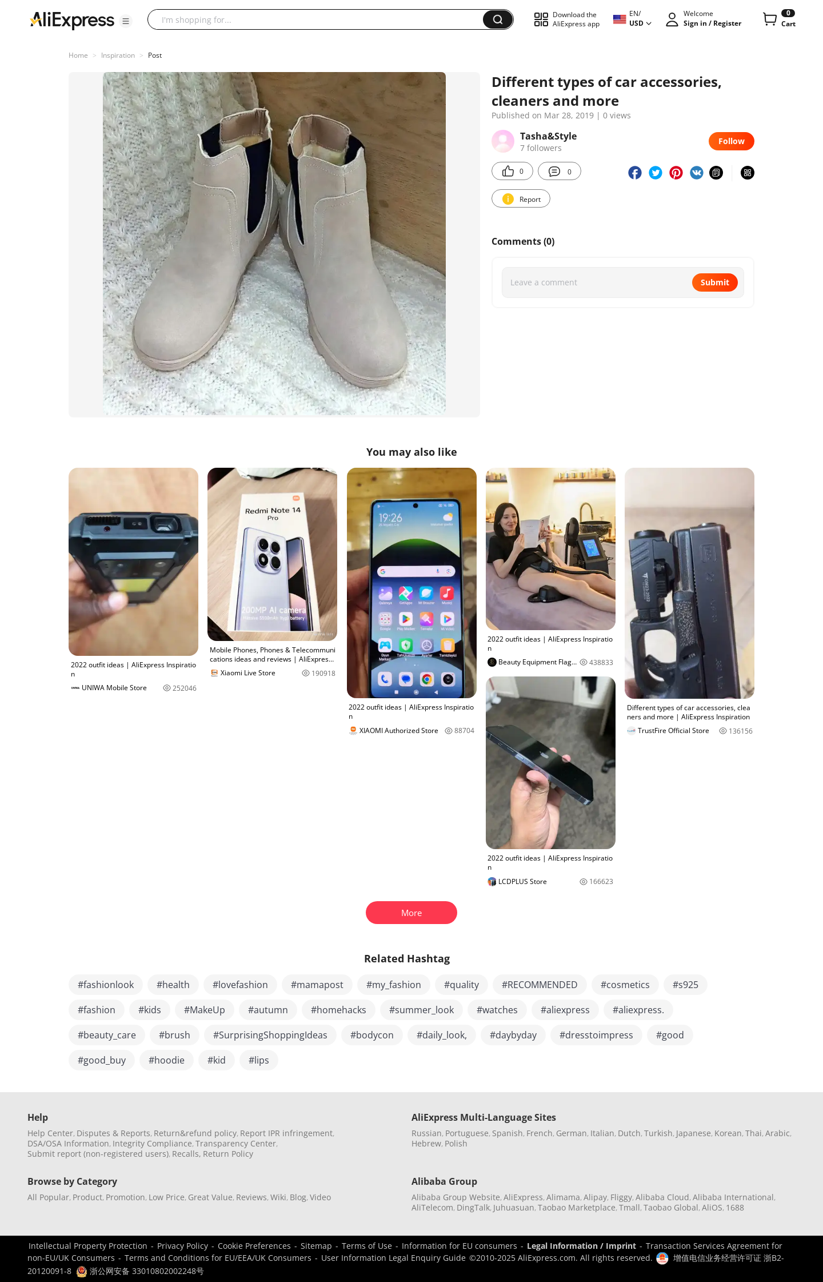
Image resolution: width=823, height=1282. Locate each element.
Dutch (629, 1133)
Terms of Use (367, 1245)
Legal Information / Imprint (581, 1245)
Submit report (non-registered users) (98, 1153)
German (571, 1133)
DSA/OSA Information (68, 1143)
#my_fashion (393, 984)
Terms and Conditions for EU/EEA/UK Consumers (218, 1257)
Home (78, 55)
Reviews (251, 1197)
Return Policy (228, 1153)
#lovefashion (240, 984)
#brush (174, 1035)
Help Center (50, 1133)
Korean (728, 1133)
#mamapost (317, 984)
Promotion (125, 1197)
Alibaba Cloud (662, 1197)
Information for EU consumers (459, 1245)
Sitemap (316, 1245)
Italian (602, 1133)
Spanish (507, 1133)
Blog (298, 1197)
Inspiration (118, 55)
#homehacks (338, 1010)
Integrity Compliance (152, 1143)
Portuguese (467, 1133)
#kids (149, 1010)
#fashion (96, 1010)
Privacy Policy (182, 1245)
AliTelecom (432, 1207)
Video (320, 1197)
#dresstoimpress (596, 1035)
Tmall (629, 1207)
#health (173, 984)
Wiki (278, 1197)
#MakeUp (204, 1010)
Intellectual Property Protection (88, 1245)
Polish (456, 1143)
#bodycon (372, 1035)
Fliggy (621, 1197)
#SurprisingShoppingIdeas (270, 1035)
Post (155, 55)
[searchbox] (319, 19)
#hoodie (167, 1060)
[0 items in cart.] (778, 19)
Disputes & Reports (113, 1133)
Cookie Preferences (254, 1245)
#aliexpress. (638, 1010)
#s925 (685, 984)
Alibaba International (733, 1197)
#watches (497, 1010)
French (539, 1133)
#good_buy (102, 1060)
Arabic (777, 1133)
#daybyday (513, 1035)
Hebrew (426, 1143)
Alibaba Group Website (456, 1197)
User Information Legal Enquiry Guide (393, 1257)
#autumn (268, 1010)
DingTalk (473, 1207)
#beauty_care (107, 1035)
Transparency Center (235, 1143)
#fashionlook (106, 984)
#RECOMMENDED (540, 984)
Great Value (210, 1197)
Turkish (658, 1133)
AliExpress (523, 1197)
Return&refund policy (195, 1133)
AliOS (712, 1207)
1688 (735, 1207)
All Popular (48, 1197)
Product (87, 1197)
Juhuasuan (513, 1207)
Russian (427, 1133)
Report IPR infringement (286, 1133)
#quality (461, 984)
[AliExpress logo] (72, 20)
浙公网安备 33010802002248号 (140, 1270)
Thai (753, 1133)
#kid (216, 1060)
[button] (126, 21)
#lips (259, 1060)
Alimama (563, 1197)
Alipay (595, 1197)
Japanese (693, 1133)
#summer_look (421, 1010)
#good (670, 1035)
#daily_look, (442, 1035)
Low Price (167, 1197)
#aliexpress (565, 1010)
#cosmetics (625, 984)
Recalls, (186, 1153)
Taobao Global (671, 1207)
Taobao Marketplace (577, 1207)
